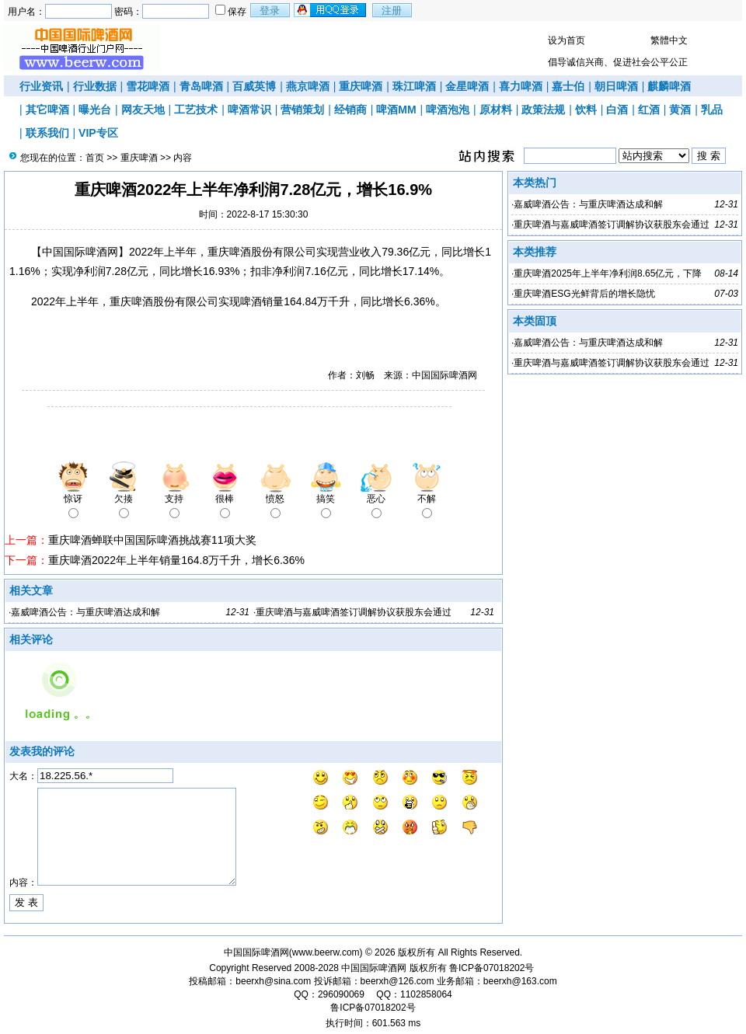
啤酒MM (396, 109)
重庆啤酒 (360, 86)
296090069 (341, 994)
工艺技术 (196, 109)
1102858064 (426, 994)
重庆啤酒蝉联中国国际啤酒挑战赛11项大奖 (152, 540)
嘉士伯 (568, 86)
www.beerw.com (326, 952)
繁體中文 (669, 40)
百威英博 (254, 86)
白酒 (617, 109)
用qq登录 (331, 10)
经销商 (350, 109)
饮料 (586, 109)
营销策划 (302, 109)
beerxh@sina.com (273, 981)
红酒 (649, 109)
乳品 (712, 109)
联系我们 (47, 133)
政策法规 (543, 109)
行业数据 (95, 86)
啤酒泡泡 (447, 109)
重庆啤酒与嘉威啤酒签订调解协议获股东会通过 (353, 612)
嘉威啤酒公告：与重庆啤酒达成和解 (85, 612)
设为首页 (566, 40)
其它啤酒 (47, 109)
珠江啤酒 (414, 86)
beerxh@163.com (520, 981)
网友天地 (143, 109)
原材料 (495, 109)
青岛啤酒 (201, 86)
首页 (94, 157)
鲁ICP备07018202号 (491, 968)
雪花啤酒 (147, 86)
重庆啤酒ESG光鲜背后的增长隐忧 (584, 293)
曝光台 (94, 109)
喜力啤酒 (520, 86)
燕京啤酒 (307, 86)
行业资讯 (41, 86)
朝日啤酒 (616, 86)
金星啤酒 (467, 86)
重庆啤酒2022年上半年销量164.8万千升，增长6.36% (176, 560)
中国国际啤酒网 (373, 968)
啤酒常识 (249, 109)
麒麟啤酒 (669, 86)
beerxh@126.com (397, 981)
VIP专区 (98, 133)
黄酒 (680, 109)
